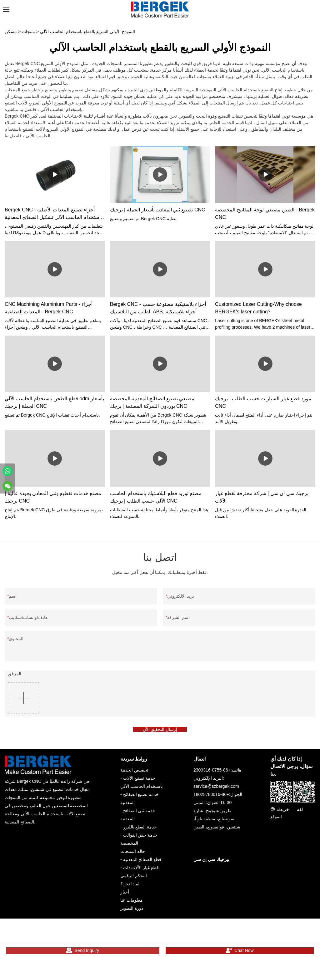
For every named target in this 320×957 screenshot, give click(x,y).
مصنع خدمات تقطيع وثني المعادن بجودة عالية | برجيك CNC (53, 497)
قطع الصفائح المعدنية (142, 862)
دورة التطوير (131, 911)
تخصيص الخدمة (134, 773)
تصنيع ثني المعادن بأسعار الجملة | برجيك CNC (157, 209)
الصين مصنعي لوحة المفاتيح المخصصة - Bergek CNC (265, 213)
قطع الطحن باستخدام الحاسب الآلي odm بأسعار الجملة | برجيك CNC (54, 402)
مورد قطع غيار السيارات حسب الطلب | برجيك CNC (263, 402)
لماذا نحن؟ (129, 887)
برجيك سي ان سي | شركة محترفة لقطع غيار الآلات (261, 497)
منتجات (28, 31)
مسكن (11, 31)
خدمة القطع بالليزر (140, 830)
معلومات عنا (131, 903)
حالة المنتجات (132, 854)
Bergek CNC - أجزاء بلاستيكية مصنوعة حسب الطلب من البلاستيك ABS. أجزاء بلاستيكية (158, 307)
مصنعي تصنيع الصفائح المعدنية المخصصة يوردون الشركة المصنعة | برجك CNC (152, 402)
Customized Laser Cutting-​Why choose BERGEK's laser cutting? (258, 307)
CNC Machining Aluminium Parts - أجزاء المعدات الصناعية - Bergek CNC (48, 307)
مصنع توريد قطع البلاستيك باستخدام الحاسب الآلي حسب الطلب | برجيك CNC (156, 497)
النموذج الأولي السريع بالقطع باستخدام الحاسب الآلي (87, 31)
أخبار (124, 895)
